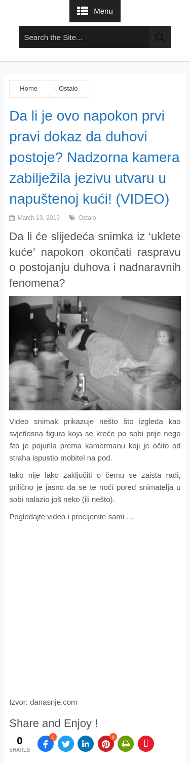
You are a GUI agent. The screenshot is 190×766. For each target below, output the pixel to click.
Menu (103, 11)
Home (28, 88)
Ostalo (68, 88)
